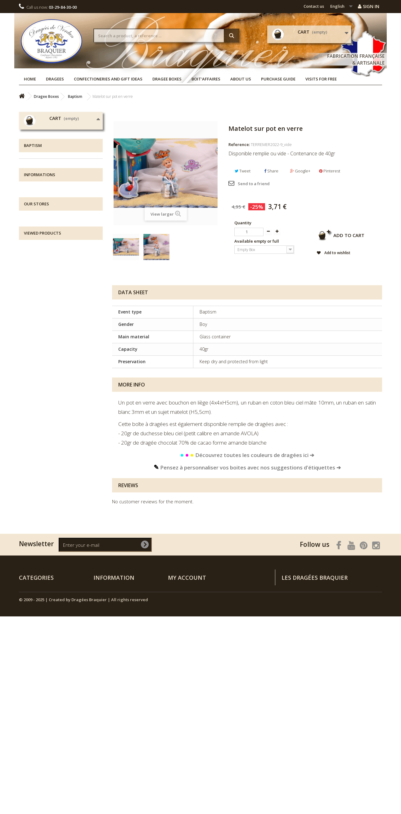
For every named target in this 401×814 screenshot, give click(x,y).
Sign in (368, 6)
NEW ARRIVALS (40, 448)
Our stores (41, 521)
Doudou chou (43, 284)
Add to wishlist (336, 252)
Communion (42, 371)
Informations (39, 469)
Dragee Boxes (167, 79)
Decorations (42, 419)
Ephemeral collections (51, 400)
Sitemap (101, 770)
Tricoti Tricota (43, 361)
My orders (178, 706)
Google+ (300, 171)
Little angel (40, 323)
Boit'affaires (205, 79)
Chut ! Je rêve (42, 274)
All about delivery (48, 484)
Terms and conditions (53, 511)
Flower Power (43, 303)
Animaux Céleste (46, 332)
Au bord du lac (44, 294)
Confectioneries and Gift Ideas (108, 79)
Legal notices (44, 493)
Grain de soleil (44, 313)
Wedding (38, 255)
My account (187, 695)
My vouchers (180, 738)
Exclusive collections (49, 380)
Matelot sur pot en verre (76, 600)
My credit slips (182, 714)
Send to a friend (254, 183)
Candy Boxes (42, 390)
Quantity (242, 223)
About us (240, 79)
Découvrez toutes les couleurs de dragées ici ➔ (247, 455)
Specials (101, 706)
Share (271, 171)
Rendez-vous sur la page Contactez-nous (342, 740)
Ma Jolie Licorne (45, 342)
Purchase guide (278, 79)
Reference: (239, 144)
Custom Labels (44, 409)
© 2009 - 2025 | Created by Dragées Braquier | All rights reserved (83, 797)
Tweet (242, 171)
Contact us (314, 6)
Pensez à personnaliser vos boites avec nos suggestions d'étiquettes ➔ (247, 467)
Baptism (38, 265)
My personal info (184, 730)
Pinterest (329, 171)
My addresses (181, 722)
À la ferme (39, 351)
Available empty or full (257, 241)
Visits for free (321, 79)
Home (30, 79)
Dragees (55, 79)
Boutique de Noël (43, 438)
